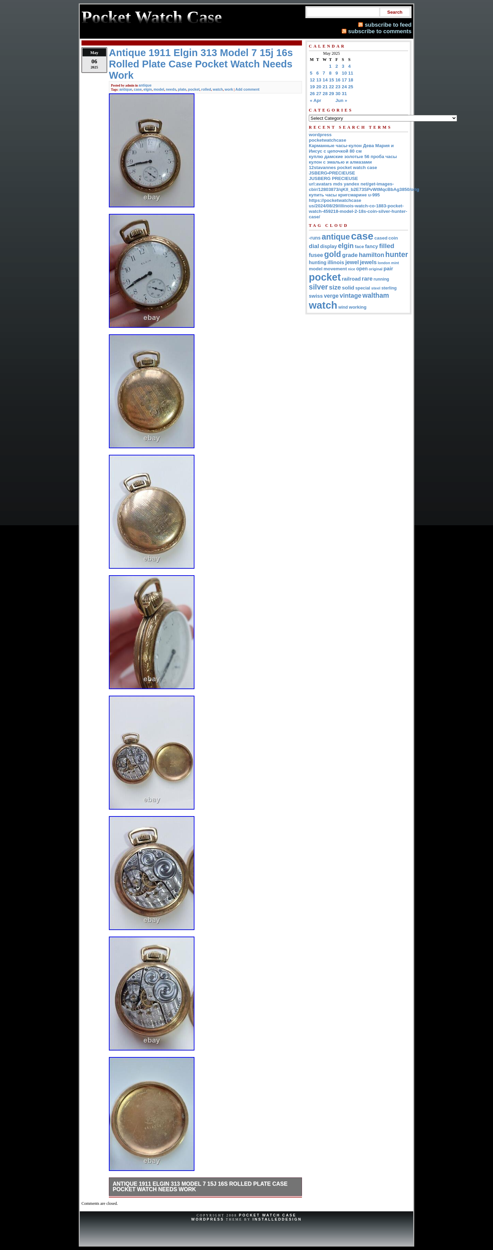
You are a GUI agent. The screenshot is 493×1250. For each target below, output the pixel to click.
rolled (206, 89)
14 (325, 79)
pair (388, 268)
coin (393, 238)
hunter (396, 254)
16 (338, 79)
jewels (368, 262)
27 (318, 93)
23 (338, 86)
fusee (316, 255)
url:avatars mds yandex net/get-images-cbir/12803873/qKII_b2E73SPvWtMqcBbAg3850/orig (364, 186)
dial (314, 246)
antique (145, 85)
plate (182, 89)
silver (318, 287)
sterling (389, 288)
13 (318, 79)
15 (331, 79)
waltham (376, 295)
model (158, 89)
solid (348, 288)
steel (375, 288)
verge (331, 296)
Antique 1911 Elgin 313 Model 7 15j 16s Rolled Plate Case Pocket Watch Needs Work (200, 1186)
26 (312, 93)
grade (350, 255)
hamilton (371, 255)
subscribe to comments (380, 31)
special (362, 288)
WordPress (207, 1219)
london (384, 263)
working (357, 307)
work (229, 89)
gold (332, 254)
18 (350, 79)
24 (344, 86)
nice (351, 269)
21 (325, 86)
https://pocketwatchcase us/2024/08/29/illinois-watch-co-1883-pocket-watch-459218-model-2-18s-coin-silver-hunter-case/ (358, 208)
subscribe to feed (388, 25)
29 (331, 93)
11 (350, 73)
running (381, 279)
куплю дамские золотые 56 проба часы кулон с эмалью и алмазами (353, 159)
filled (386, 245)
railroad (351, 279)
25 (350, 86)
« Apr (315, 100)
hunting (317, 262)
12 (312, 79)
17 (344, 79)
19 (312, 86)
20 (318, 86)
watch (218, 89)
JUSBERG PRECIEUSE (333, 178)
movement (335, 268)
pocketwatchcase (327, 140)
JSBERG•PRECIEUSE (332, 173)
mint (395, 263)
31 (344, 93)
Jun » (341, 100)
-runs (314, 238)
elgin (147, 89)
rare (367, 278)
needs (171, 89)
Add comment (248, 89)
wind (343, 307)
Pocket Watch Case (267, 1215)
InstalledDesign (277, 1219)
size (335, 287)
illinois (335, 262)
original (375, 269)
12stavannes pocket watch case (343, 167)
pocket (194, 89)
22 (331, 86)
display (328, 246)
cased (381, 238)
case (138, 89)
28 (325, 93)
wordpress (320, 134)
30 (338, 93)
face (359, 246)
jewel (352, 262)
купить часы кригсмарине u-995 (344, 194)
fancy (371, 246)
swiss (316, 296)
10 (344, 73)
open (362, 268)
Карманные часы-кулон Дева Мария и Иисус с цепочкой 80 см (351, 148)
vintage (350, 295)
